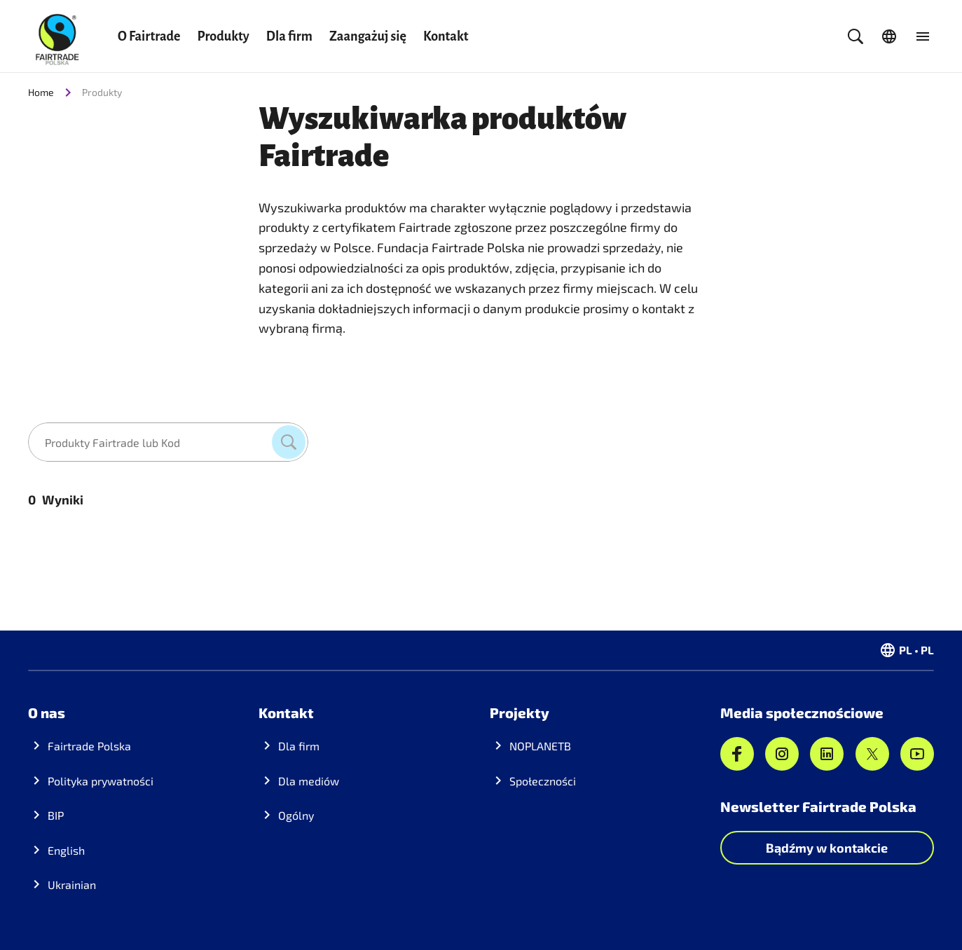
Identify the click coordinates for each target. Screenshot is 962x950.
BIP (56, 815)
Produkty (223, 36)
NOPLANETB (540, 745)
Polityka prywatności (100, 780)
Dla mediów (308, 780)
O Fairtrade (149, 36)
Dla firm (289, 36)
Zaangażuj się (367, 36)
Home (41, 92)
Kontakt (446, 36)
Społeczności (542, 780)
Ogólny (296, 815)
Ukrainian (72, 884)
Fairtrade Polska (89, 745)
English (66, 850)
